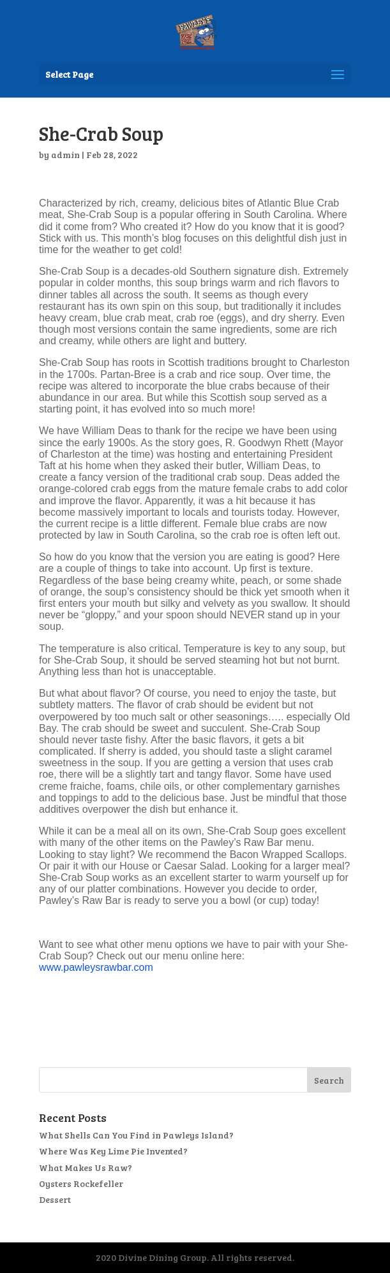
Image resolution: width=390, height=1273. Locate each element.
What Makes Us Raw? (85, 1167)
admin (65, 155)
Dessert (55, 1199)
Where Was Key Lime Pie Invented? (113, 1151)
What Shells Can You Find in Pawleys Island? (136, 1135)
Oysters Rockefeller (81, 1183)
